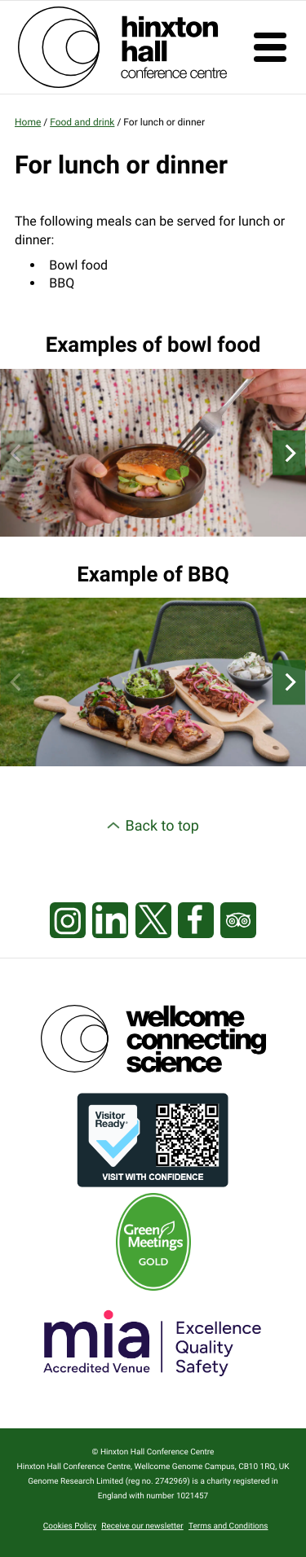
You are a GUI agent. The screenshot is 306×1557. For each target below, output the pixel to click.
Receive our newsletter (142, 1526)
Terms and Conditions (228, 1526)
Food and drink (82, 122)
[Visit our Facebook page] (196, 921)
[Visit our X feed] (153, 921)
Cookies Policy (69, 1526)
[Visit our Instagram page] (68, 921)
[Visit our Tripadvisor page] (238, 921)
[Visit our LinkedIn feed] (110, 921)
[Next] (289, 453)
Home (28, 122)
